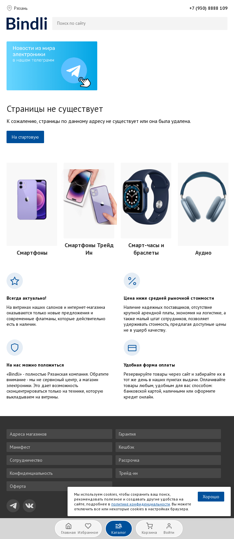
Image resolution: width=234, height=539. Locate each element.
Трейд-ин (128, 473)
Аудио (203, 252)
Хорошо (211, 497)
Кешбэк (126, 447)
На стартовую (25, 137)
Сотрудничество (26, 460)
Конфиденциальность (31, 473)
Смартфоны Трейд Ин (89, 248)
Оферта (18, 486)
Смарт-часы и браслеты (146, 248)
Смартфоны (32, 252)
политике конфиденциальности (140, 504)
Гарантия (127, 434)
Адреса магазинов (28, 434)
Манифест (20, 447)
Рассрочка (129, 460)
